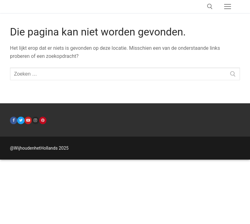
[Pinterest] (42, 120)
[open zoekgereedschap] (210, 6)
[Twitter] (20, 120)
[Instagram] (35, 120)
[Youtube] (28, 120)
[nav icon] (228, 6)
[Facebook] (13, 120)
